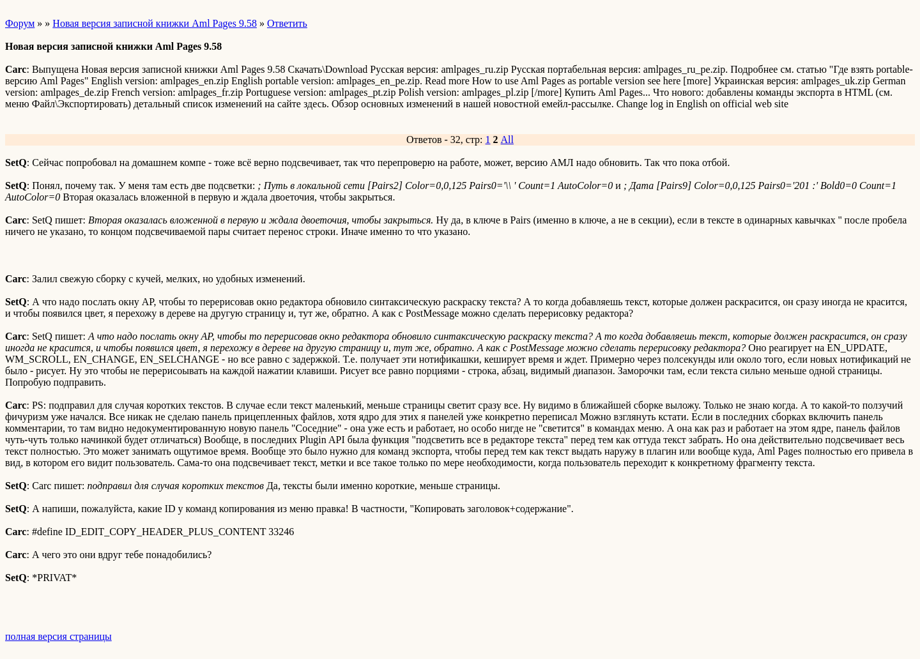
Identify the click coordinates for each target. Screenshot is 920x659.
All (507, 139)
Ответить (287, 23)
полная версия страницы (58, 636)
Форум (19, 23)
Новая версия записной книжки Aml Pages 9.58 (154, 23)
